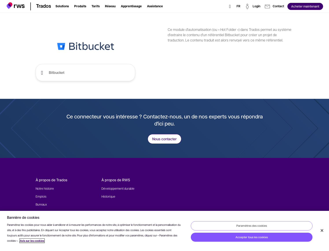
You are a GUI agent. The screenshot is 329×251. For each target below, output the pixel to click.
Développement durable (117, 188)
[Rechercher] (230, 6)
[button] (15, 5)
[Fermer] (322, 230)
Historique (108, 196)
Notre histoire (45, 188)
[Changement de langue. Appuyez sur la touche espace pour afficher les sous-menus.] (238, 6)
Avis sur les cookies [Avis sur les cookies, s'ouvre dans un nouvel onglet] (32, 241)
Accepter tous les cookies (251, 237)
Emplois (41, 196)
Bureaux (41, 204)
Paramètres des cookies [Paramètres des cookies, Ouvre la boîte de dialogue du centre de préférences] (251, 226)
